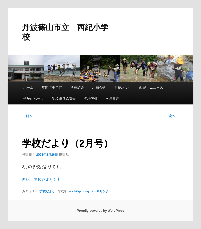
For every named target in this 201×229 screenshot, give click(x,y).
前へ (27, 116)
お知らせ (99, 88)
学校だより (122, 88)
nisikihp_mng (79, 191)
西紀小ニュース (151, 88)
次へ (174, 116)
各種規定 (112, 99)
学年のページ (33, 99)
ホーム (28, 88)
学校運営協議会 (64, 99)
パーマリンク (99, 191)
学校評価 (91, 99)
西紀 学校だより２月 (41, 179)
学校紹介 (77, 88)
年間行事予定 (52, 88)
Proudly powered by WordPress (100, 211)
